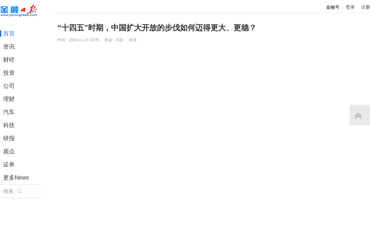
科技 (9, 125)
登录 (350, 7)
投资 (9, 73)
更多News (16, 177)
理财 (9, 99)
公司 (9, 86)
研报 (9, 138)
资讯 (9, 46)
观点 (9, 151)
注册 (365, 7)
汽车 (9, 112)
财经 (9, 60)
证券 (9, 164)
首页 (9, 33)
